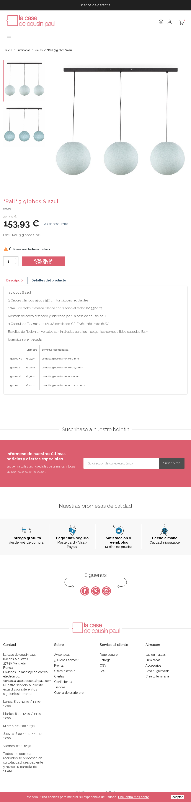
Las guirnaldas (155, 654)
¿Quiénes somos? (66, 660)
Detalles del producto (48, 280)
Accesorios (153, 665)
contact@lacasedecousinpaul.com (27, 680)
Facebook (84, 591)
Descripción (15, 280)
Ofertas (59, 676)
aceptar (178, 797)
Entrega (105, 660)
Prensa (59, 665)
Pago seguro (109, 654)
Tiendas (59, 687)
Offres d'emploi (65, 671)
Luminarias (152, 660)
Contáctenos (63, 682)
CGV (103, 665)
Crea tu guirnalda (157, 671)
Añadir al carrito (43, 261)
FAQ (103, 671)
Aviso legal (62, 654)
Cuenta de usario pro (69, 692)
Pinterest (95, 591)
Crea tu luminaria (157, 676)
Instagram (106, 591)
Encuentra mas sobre (133, 797)
